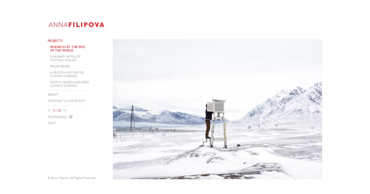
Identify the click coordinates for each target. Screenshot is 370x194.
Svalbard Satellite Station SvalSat (65, 58)
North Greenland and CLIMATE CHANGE (69, 84)
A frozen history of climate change (67, 74)
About (53, 94)
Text (52, 123)
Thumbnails (57, 117)
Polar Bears (60, 66)
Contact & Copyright (66, 101)
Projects (55, 41)
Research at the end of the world (67, 48)
